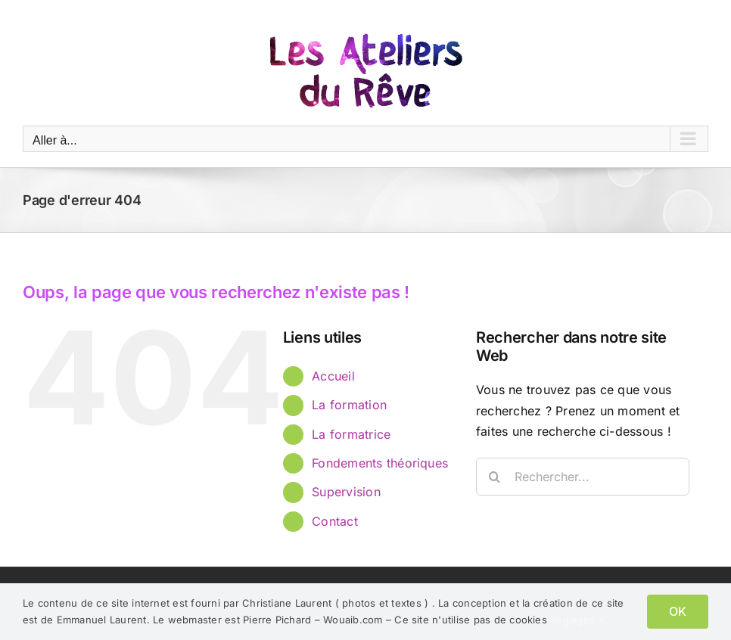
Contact (335, 521)
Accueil (333, 376)
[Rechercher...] (582, 477)
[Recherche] (495, 477)
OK (677, 611)
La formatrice (351, 434)
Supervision (346, 491)
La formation (349, 404)
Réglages (577, 620)
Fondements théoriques (380, 463)
